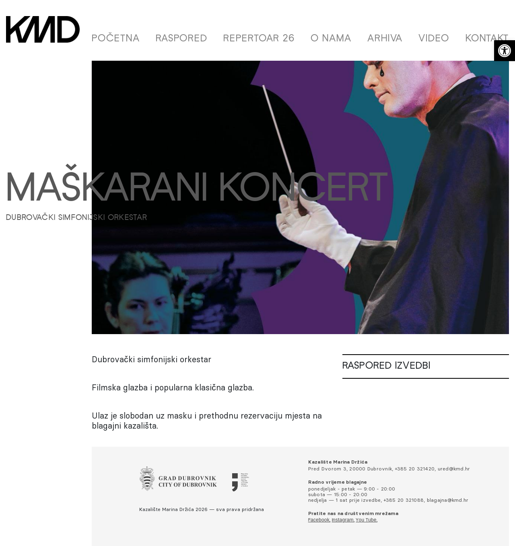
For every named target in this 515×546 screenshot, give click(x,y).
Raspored (182, 39)
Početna (116, 39)
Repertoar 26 (259, 39)
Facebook (319, 520)
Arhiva (384, 39)
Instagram (343, 520)
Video (433, 39)
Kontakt (487, 39)
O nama (331, 39)
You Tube (366, 520)
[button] (504, 50)
